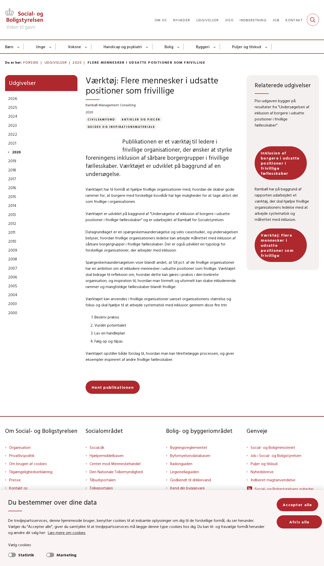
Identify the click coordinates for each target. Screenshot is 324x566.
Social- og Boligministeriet (273, 455)
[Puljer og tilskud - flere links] (266, 47)
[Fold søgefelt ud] (313, 20)
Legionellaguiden (184, 479)
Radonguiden (181, 471)
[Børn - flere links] (18, 47)
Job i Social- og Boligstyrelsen (276, 463)
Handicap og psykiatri (123, 46)
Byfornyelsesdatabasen (190, 463)
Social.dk (97, 455)
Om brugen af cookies (28, 471)
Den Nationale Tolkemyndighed (116, 479)
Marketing (66, 554)
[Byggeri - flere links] (215, 47)
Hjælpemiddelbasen (107, 463)
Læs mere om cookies (61, 532)
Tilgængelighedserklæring (30, 479)
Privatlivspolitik (21, 463)
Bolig (169, 46)
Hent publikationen (113, 395)
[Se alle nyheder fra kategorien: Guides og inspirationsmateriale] (121, 126)
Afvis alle (301, 521)
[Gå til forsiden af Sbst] (24, 19)
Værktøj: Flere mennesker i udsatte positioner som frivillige (277, 245)
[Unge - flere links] (50, 47)
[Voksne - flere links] (86, 47)
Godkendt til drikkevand (190, 487)
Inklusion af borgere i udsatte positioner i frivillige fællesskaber (280, 163)
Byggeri (203, 46)
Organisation (20, 455)
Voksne (74, 46)
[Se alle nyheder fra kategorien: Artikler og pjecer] (141, 119)
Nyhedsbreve (262, 479)
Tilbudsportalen (103, 487)
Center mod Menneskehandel (115, 471)
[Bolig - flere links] (178, 47)
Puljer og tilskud (246, 46)
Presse (15, 487)
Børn (9, 46)
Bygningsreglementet (188, 455)
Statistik (26, 554)
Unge (40, 46)
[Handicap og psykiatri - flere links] (147, 47)
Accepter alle (301, 504)
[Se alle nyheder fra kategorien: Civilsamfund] (101, 119)
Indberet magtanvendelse (273, 487)
